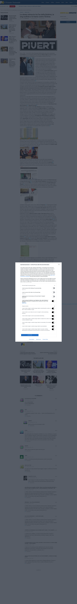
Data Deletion (31, 339)
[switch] (53, 288)
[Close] (59, 265)
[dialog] (38, 302)
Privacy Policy (45, 339)
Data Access (38, 339)
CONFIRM (30, 335)
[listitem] (38, 285)
